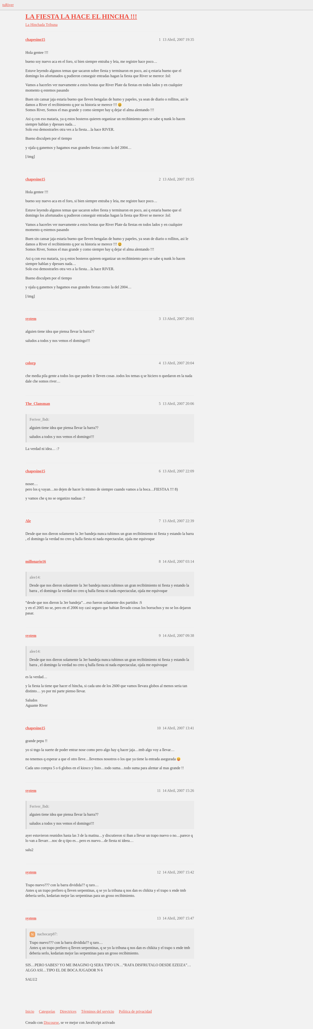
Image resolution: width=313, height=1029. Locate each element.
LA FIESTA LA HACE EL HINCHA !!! (81, 16)
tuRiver (8, 5)
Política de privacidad (135, 1011)
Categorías (47, 1011)
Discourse (51, 1023)
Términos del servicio (97, 1011)
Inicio (30, 1011)
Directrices (68, 1011)
